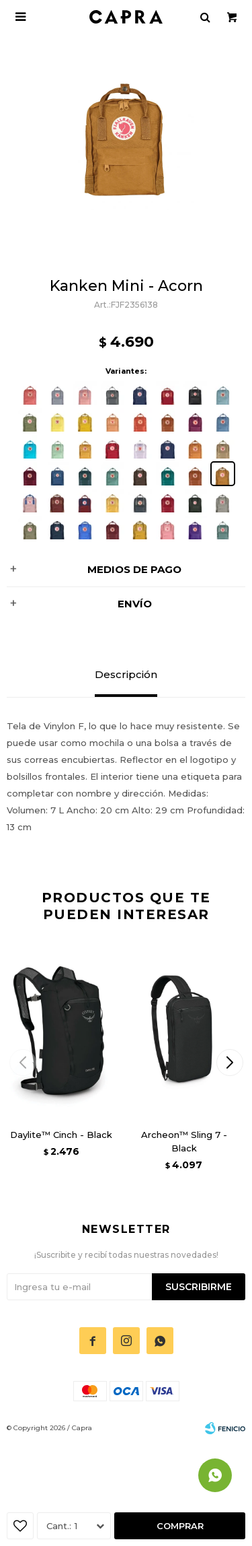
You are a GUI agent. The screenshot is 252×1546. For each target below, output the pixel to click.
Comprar (180, 1525)
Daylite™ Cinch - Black (61, 1134)
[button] (229, 1062)
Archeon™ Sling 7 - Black (184, 1141)
